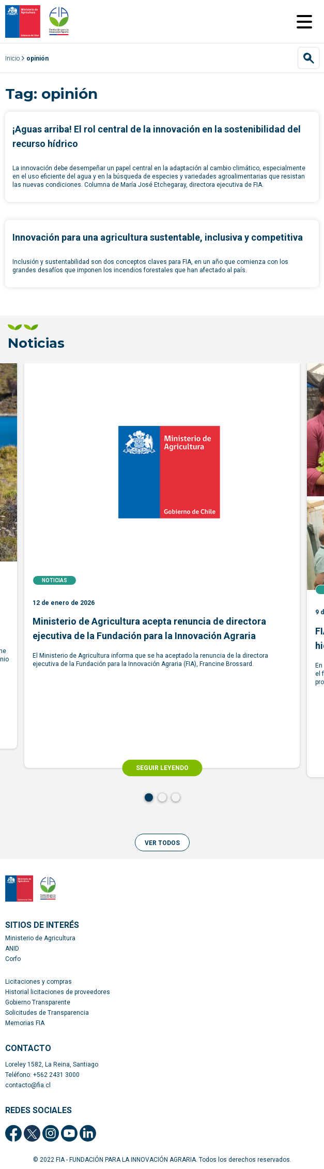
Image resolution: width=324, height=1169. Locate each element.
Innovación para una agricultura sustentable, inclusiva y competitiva (157, 237)
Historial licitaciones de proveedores (57, 992)
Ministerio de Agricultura (40, 938)
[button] (162, 842)
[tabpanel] (162, 565)
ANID (12, 948)
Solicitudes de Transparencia (47, 1012)
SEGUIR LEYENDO (162, 768)
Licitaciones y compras (38, 981)
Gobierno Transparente (37, 1002)
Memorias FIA (24, 1023)
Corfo (13, 959)
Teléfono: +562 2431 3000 (42, 1074)
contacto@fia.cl (28, 1085)
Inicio (12, 58)
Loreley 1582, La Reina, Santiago (51, 1064)
